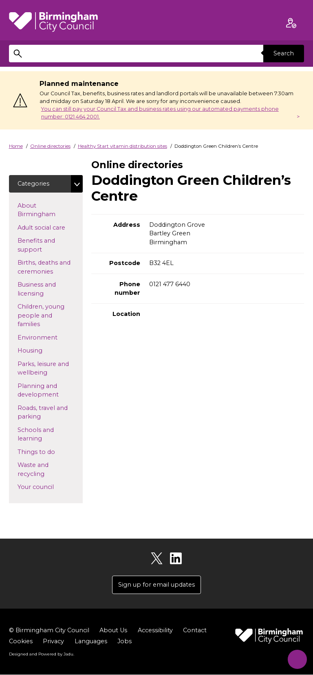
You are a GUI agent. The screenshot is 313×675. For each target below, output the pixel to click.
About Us (113, 630)
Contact (195, 630)
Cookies (21, 641)
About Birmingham (50, 210)
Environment (50, 337)
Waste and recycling (44, 469)
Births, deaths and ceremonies (48, 267)
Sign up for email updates (156, 584)
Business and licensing (44, 289)
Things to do (49, 451)
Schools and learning (43, 434)
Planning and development (50, 390)
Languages (91, 641)
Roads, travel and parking (43, 412)
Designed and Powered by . (41, 654)
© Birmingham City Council (49, 630)
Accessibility (155, 630)
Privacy (53, 641)
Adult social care (50, 227)
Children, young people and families (42, 315)
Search (283, 53)
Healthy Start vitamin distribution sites (122, 146)
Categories (33, 183)
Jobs (124, 641)
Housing (43, 350)
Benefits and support (43, 245)
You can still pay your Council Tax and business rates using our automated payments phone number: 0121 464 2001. (160, 113)
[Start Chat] (295, 658)
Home (16, 146)
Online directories (50, 146)
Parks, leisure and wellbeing (45, 368)
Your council (49, 486)
